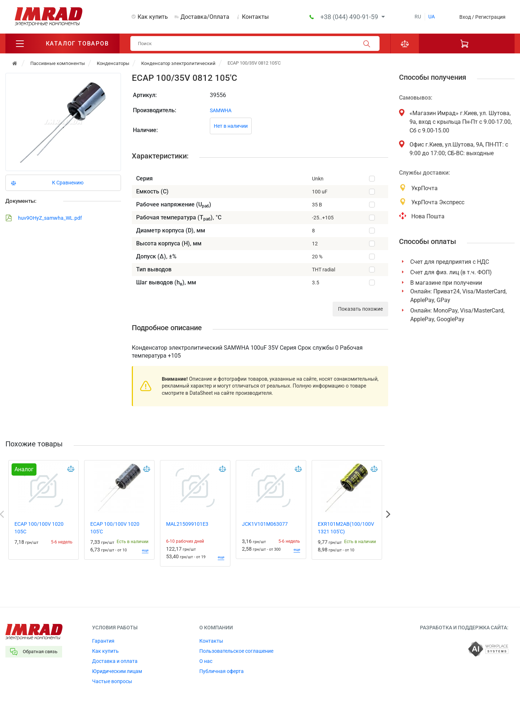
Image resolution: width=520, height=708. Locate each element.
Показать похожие (360, 309)
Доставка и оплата (115, 661)
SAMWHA (220, 110)
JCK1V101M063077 (265, 524)
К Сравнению (67, 182)
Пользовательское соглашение (236, 651)
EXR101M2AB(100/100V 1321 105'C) (346, 527)
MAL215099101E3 (187, 524)
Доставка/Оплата (205, 16)
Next (388, 514)
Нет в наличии (231, 126)
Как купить (153, 16)
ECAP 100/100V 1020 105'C (114, 527)
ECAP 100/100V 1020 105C (39, 527)
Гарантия (103, 641)
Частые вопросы (112, 681)
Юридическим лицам (117, 671)
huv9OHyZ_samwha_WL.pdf (43, 218)
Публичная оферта (221, 671)
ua (431, 16)
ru (418, 16)
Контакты (255, 16)
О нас (205, 661)
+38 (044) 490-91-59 (350, 17)
